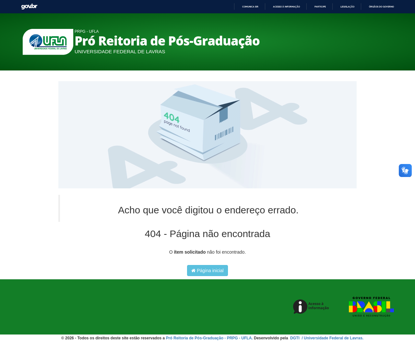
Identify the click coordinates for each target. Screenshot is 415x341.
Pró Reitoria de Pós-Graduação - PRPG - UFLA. (209, 338)
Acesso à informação (286, 6)
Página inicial (207, 270)
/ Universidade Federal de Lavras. (332, 338)
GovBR (29, 7)
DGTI (295, 338)
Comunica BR (250, 6)
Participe (320, 6)
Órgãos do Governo (381, 6)
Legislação (347, 6)
